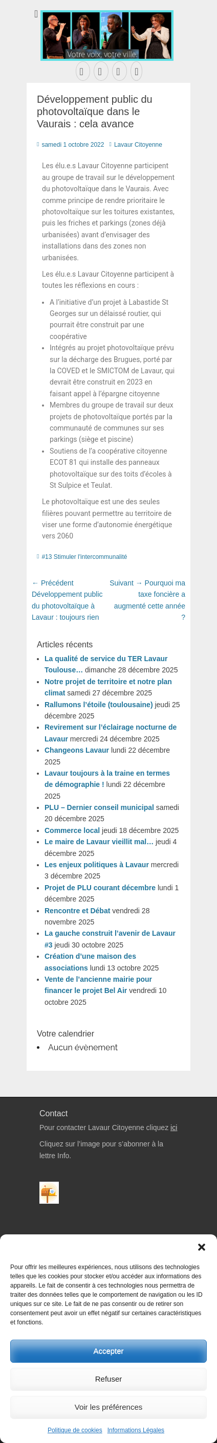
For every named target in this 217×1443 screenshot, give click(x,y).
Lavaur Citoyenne (138, 144)
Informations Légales (135, 1430)
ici (173, 1127)
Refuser (108, 1378)
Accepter (108, 1350)
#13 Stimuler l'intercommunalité (84, 556)
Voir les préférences (109, 1407)
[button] (202, 1247)
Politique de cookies (75, 1430)
